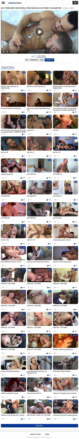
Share (41, 60)
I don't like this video (35, 56)
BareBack (14, 3)
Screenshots (34, 60)
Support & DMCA (35, 434)
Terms (47, 434)
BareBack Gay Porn (37, 437)
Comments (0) (49, 60)
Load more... (39, 425)
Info (27, 60)
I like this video (32, 56)
